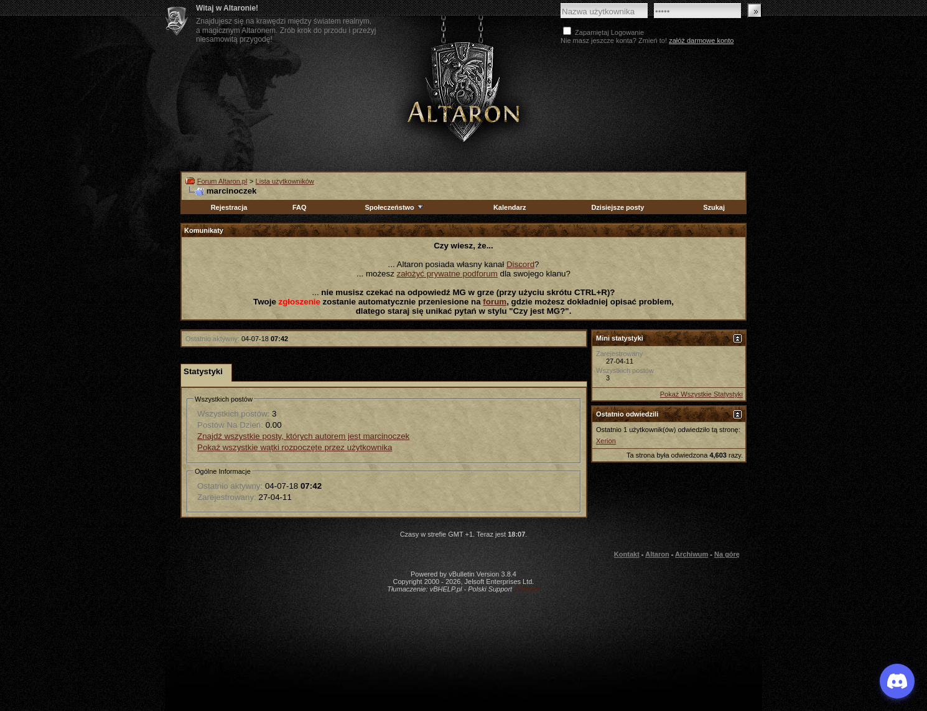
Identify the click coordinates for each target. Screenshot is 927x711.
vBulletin (527, 589)
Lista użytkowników (285, 181)
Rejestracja (229, 207)
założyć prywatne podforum (447, 273)
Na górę (727, 554)
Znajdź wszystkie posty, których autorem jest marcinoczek (303, 436)
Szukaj (714, 207)
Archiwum (691, 554)
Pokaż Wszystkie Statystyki (701, 394)
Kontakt (627, 554)
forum (494, 301)
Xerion (606, 441)
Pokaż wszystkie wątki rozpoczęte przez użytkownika (294, 447)
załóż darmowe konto (701, 40)
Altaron (463, 91)
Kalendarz (509, 207)
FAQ (299, 207)
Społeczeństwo (394, 207)
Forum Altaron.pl (222, 181)
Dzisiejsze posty (617, 207)
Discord (520, 264)
